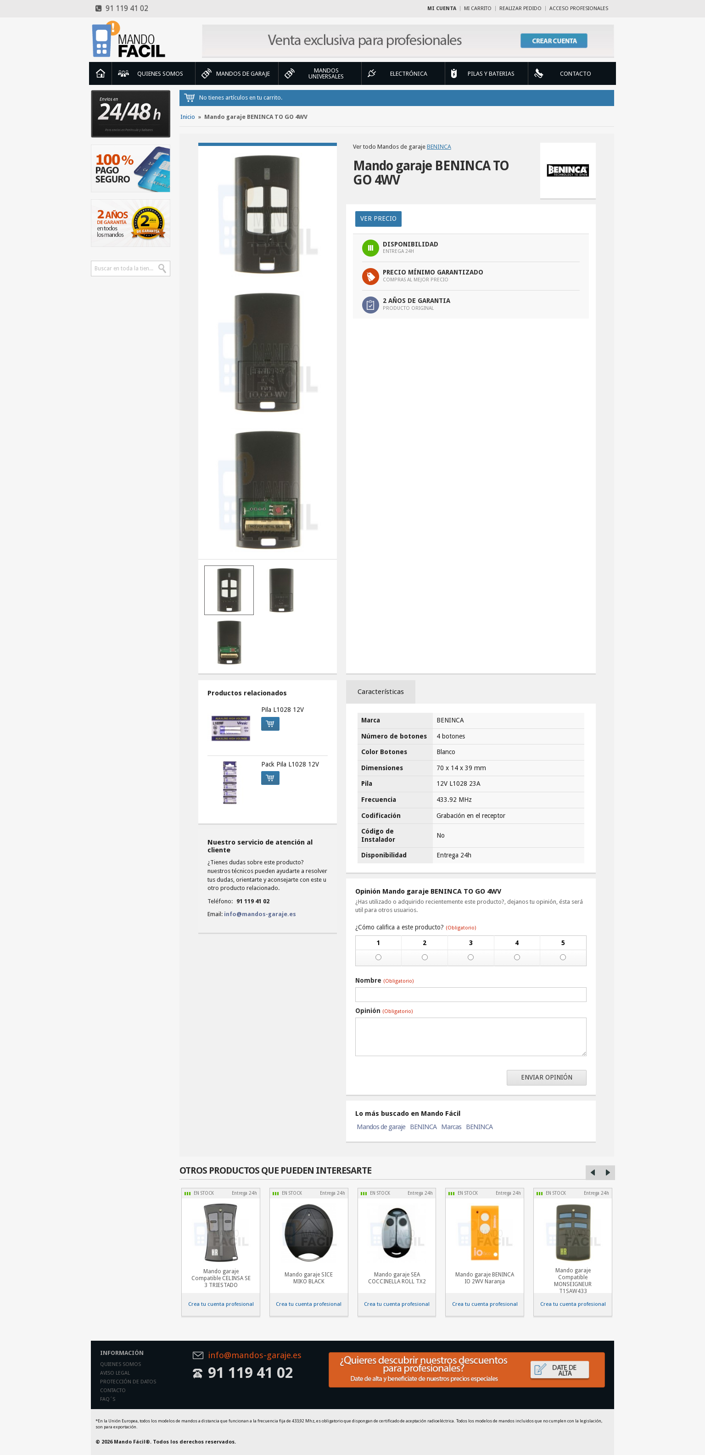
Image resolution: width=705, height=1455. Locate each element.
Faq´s (107, 1399)
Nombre (384, 980)
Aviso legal (115, 1373)
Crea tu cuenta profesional (221, 1304)
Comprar (267, 722)
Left (593, 1172)
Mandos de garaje (381, 1127)
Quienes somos (120, 1364)
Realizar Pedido (520, 8)
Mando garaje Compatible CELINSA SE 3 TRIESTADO (221, 1278)
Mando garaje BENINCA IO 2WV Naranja (484, 1278)
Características (381, 692)
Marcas (451, 1127)
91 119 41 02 (121, 8)
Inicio (100, 73)
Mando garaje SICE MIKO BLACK (309, 1278)
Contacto (113, 1390)
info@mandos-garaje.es (260, 914)
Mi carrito (478, 8)
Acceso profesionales (578, 8)
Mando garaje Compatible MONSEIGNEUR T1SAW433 (573, 1280)
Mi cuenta (441, 8)
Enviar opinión (546, 1077)
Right (607, 1172)
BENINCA (439, 146)
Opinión (384, 1010)
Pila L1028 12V (282, 709)
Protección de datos (128, 1382)
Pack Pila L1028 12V (290, 764)
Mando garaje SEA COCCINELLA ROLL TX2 (397, 1278)
